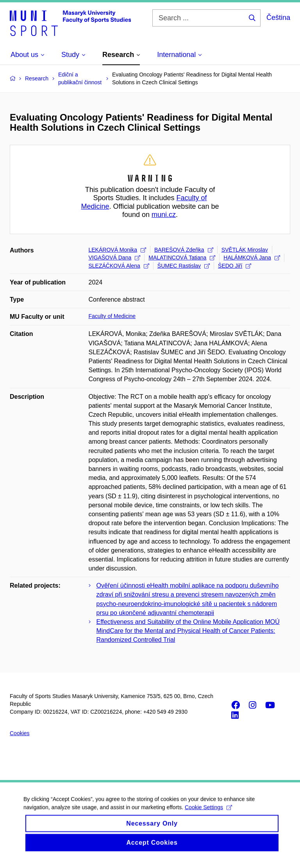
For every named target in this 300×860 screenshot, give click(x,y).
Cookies (20, 733)
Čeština (278, 17)
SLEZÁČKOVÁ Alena (119, 266)
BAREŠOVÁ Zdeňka (183, 250)
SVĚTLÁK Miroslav (244, 250)
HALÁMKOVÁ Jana (251, 257)
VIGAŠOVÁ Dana (115, 257)
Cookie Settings (208, 812)
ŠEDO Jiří (234, 266)
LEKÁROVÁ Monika (117, 250)
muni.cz (164, 215)
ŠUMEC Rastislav (183, 266)
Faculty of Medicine (112, 316)
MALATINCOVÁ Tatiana (181, 257)
